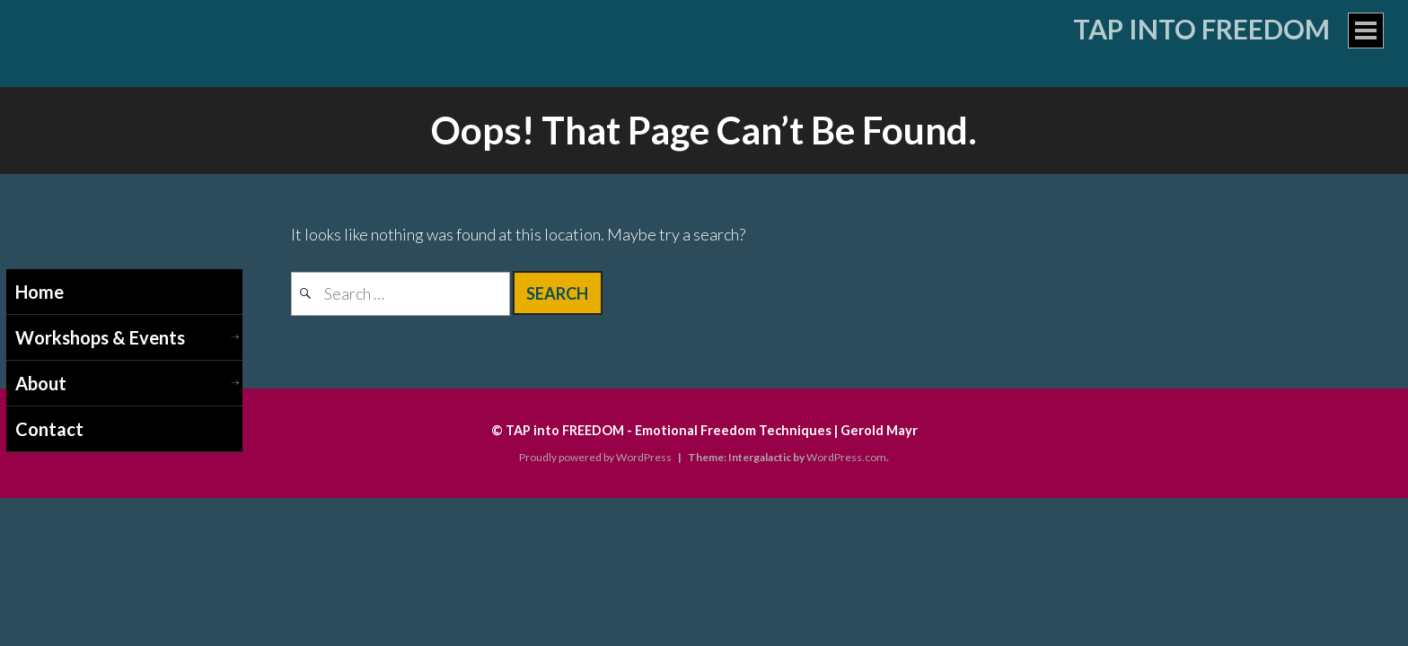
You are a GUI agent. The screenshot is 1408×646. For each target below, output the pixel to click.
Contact (49, 429)
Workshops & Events (100, 337)
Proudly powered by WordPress (595, 457)
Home (39, 291)
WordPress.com (846, 457)
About (40, 383)
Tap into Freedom (1201, 29)
